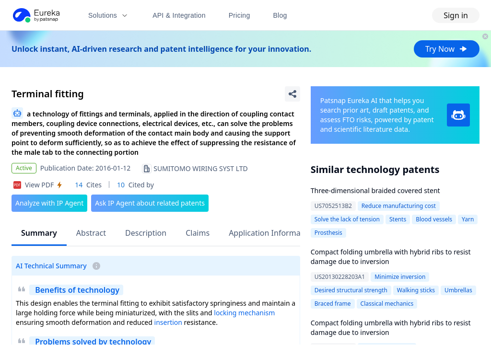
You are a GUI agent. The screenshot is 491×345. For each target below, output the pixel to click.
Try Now (446, 49)
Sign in (456, 15)
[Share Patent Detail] (292, 94)
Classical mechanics (387, 303)
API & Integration (179, 15)
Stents (397, 219)
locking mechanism (244, 312)
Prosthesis (328, 233)
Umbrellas (458, 290)
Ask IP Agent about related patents (150, 202)
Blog (280, 15)
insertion (168, 322)
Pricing (239, 15)
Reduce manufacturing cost (399, 206)
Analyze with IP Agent (49, 202)
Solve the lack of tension (347, 219)
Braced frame (333, 303)
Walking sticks (416, 290)
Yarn (468, 219)
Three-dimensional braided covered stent (375, 190)
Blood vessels (434, 219)
